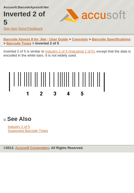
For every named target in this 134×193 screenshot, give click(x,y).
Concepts (80, 39)
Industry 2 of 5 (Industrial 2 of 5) (69, 51)
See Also (10, 29)
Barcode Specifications (111, 39)
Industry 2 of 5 (19, 127)
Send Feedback (30, 29)
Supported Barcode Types (28, 131)
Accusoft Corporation (32, 148)
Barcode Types (18, 43)
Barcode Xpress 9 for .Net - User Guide (35, 39)
